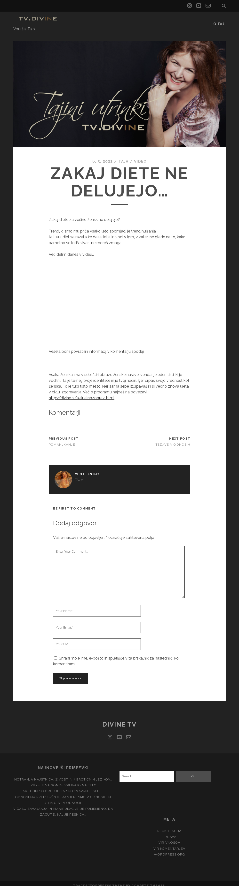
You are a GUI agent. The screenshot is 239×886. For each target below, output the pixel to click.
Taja (123, 156)
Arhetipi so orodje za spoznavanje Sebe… (63, 786)
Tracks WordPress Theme (99, 880)
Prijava (169, 831)
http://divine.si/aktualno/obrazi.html (81, 392)
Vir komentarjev (169, 843)
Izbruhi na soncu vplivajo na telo (63, 780)
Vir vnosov (169, 837)
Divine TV (119, 719)
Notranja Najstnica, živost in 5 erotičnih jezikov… (63, 774)
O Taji (220, 20)
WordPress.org (169, 849)
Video (140, 156)
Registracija (169, 826)
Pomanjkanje (62, 439)
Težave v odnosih (173, 439)
